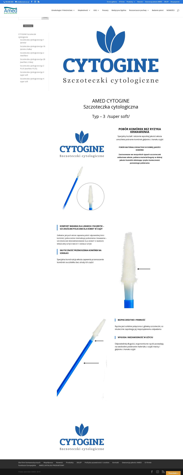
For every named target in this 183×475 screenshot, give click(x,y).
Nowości (140, 2)
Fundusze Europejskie (27, 465)
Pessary (105, 10)
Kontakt (115, 462)
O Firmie (122, 2)
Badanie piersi (157, 10)
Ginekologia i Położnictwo (61, 10)
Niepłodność (83, 10)
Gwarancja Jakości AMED (153, 2)
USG (95, 10)
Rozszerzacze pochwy (138, 10)
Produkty (130, 2)
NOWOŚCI (170, 10)
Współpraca (48, 462)
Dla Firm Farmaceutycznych (29, 462)
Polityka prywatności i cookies (97, 462)
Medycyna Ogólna (119, 10)
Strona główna (112, 2)
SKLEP (166, 2)
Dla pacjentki (175, 2)
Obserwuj (28, 26)
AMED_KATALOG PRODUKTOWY (51, 465)
